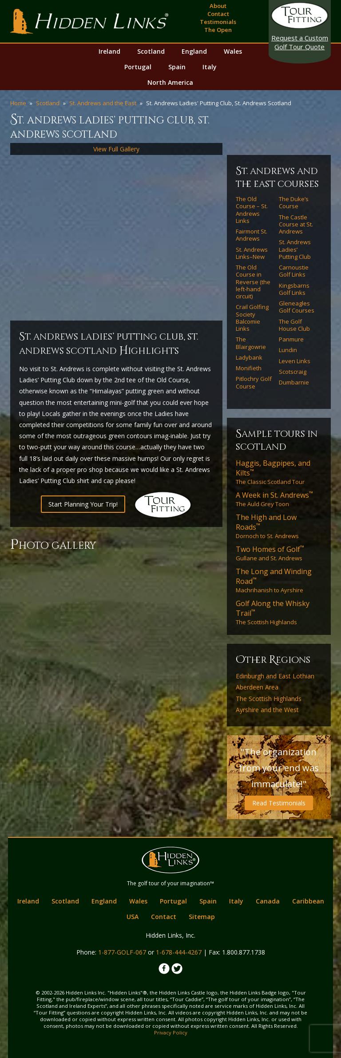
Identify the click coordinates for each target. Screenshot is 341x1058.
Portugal (137, 67)
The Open (218, 30)
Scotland (151, 51)
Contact (218, 14)
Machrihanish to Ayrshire (274, 580)
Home (18, 103)
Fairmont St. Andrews (251, 235)
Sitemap (202, 916)
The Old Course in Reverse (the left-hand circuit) (253, 282)
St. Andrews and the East (102, 103)
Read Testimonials (278, 803)
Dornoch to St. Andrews (267, 526)
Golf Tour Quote (299, 42)
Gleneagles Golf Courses (296, 307)
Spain (177, 67)
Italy (209, 67)
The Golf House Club (294, 325)
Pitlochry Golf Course (254, 382)
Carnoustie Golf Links (294, 271)
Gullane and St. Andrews (270, 553)
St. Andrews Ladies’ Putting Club (295, 249)
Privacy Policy (170, 1032)
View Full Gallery (116, 149)
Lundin (288, 349)
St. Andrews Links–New (252, 253)
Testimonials (218, 22)
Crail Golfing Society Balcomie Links (252, 317)
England (194, 51)
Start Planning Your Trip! (83, 504)
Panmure (291, 339)
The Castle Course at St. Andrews (296, 224)
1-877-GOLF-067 (122, 952)
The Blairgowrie (251, 343)
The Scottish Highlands (272, 612)
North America (170, 82)
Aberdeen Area (257, 687)
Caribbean (308, 901)
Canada (268, 901)
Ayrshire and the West (267, 710)
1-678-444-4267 (179, 952)
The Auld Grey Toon (274, 499)
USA (133, 916)
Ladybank (249, 357)
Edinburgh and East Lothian (275, 676)
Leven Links (294, 361)
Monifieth (249, 368)
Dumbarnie (294, 382)
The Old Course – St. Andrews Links (252, 209)
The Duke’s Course (294, 202)
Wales (233, 51)
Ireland (109, 51)
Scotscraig (292, 371)
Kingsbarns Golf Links (294, 289)
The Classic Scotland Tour (273, 472)
